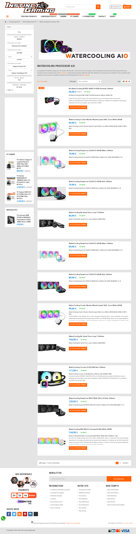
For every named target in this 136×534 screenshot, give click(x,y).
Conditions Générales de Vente (60, 490)
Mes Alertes (111, 499)
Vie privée (125, 523)
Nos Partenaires (84, 505)
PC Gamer (63, 73)
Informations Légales (57, 493)
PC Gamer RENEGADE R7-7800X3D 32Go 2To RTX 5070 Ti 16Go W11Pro (23, 180)
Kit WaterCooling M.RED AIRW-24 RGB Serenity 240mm (91, 89)
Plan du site (82, 511)
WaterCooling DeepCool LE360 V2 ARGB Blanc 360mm (91, 243)
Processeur (86, 75)
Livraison (53, 499)
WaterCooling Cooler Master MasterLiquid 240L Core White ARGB (95, 120)
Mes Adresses (112, 496)
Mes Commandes (112, 490)
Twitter (14, 514)
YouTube (25, 514)
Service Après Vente (57, 505)
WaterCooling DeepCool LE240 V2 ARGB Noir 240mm (90, 181)
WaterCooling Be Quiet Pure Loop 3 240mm (86, 212)
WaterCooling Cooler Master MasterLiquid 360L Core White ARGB (95, 305)
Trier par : (73, 81)
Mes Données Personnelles (115, 505)
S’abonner (119, 479)
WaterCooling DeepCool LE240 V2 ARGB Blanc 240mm (91, 150)
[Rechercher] (82, 7)
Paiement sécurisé (56, 496)
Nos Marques (83, 499)
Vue (119, 81)
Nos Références (84, 502)
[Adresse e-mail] (78, 479)
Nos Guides (82, 508)
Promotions (82, 496)
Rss (19, 514)
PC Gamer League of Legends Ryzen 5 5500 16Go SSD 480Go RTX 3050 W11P (24, 164)
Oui (10, 90)
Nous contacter (55, 508)
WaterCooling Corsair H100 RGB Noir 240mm (87, 367)
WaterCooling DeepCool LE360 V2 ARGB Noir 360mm (90, 274)
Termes (131, 523)
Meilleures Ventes (84, 493)
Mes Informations (112, 493)
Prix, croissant (83, 81)
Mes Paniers (111, 502)
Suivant (126, 463)
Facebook (9, 514)
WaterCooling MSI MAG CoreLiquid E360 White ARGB (90, 429)
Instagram (30, 514)
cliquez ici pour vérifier (73, 523)
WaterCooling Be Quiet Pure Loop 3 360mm (86, 336)
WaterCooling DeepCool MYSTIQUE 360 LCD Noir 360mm (92, 398)
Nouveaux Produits (85, 490)
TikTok (36, 514)
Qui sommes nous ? (57, 502)
